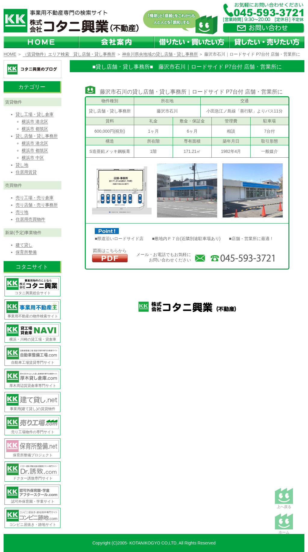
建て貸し (24, 244)
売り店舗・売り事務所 (37, 204)
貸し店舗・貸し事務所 (37, 136)
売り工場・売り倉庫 (35, 197)
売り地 (22, 212)
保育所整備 (26, 252)
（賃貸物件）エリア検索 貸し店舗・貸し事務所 (69, 54)
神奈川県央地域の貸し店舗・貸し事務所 (160, 54)
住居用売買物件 (30, 219)
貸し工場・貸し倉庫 (35, 114)
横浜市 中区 (33, 157)
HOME (10, 54)
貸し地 (22, 164)
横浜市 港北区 (35, 121)
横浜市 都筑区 (35, 128)
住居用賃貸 (26, 172)
